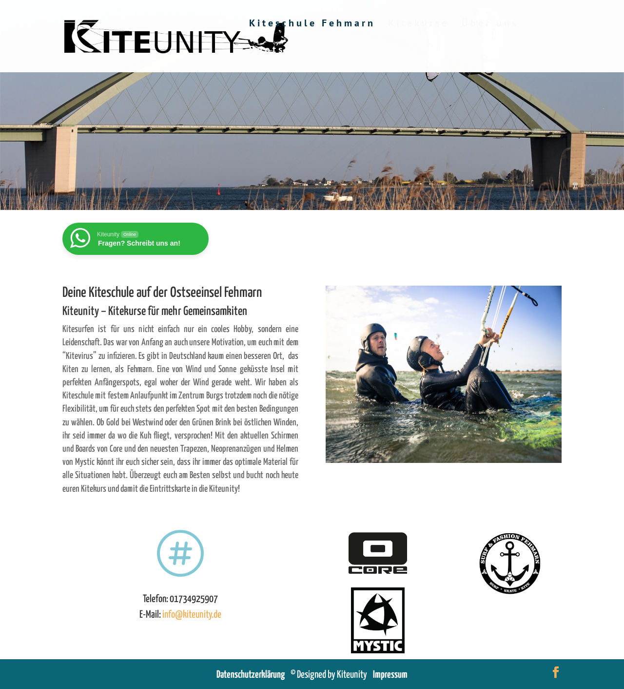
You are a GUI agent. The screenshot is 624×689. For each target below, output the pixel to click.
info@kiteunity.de (191, 615)
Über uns (490, 24)
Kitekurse (418, 24)
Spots (267, 51)
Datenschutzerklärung (253, 675)
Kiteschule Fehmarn (312, 24)
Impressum (390, 675)
